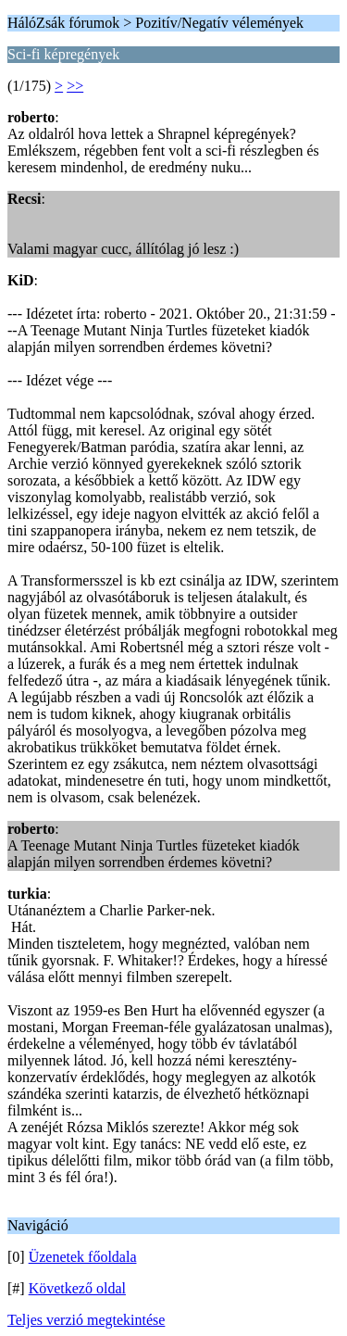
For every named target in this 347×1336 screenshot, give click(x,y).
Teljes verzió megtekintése (86, 1320)
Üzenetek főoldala (83, 1257)
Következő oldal (77, 1288)
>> (75, 86)
